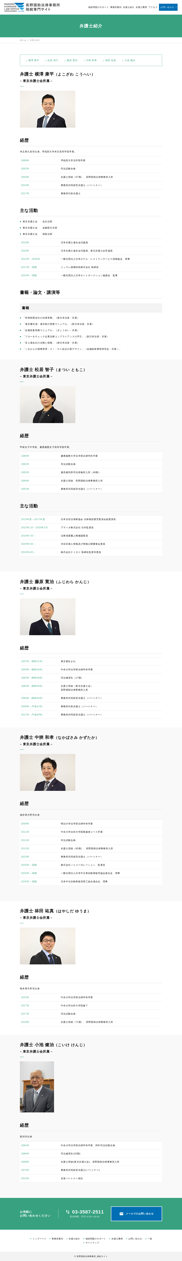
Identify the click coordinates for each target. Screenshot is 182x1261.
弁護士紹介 (128, 7)
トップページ (39, 1238)
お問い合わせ (167, 7)
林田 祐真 (110, 60)
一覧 (150, 1238)
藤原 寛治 (72, 60)
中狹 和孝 (91, 60)
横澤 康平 (33, 60)
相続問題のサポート (98, 7)
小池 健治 (130, 60)
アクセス (153, 7)
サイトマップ (92, 1242)
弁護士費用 (141, 7)
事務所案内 (116, 7)
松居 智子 (53, 60)
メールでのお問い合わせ (136, 1214)
